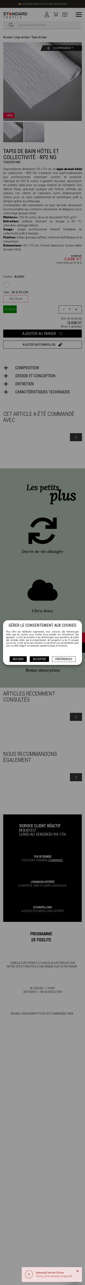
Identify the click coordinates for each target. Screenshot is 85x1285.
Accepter (39, 659)
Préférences (63, 659)
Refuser (18, 659)
